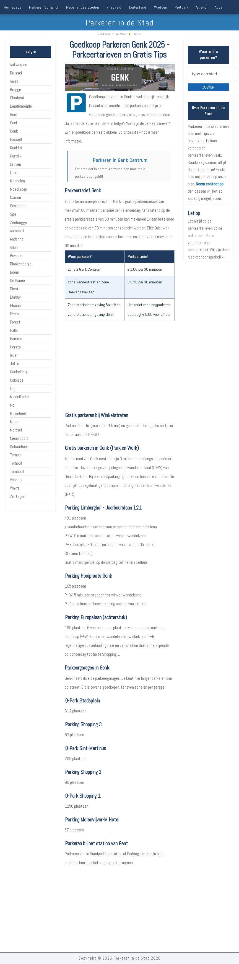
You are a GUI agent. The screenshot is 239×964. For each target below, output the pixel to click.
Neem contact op (210, 184)
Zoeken (208, 87)
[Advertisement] (119, 366)
